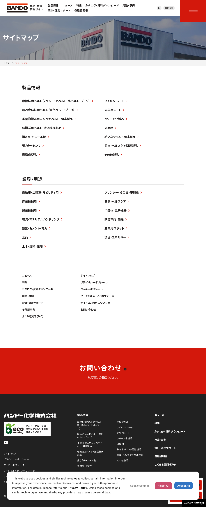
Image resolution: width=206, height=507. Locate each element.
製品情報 (53, 5)
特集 (79, 5)
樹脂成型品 (123, 422)
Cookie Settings (194, 503)
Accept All (183, 485)
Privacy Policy (77, 487)
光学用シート (123, 433)
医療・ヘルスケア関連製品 (130, 455)
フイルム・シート (125, 427)
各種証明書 (81, 10)
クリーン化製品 (124, 438)
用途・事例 (128, 5)
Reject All (163, 485)
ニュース (67, 5)
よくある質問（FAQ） (165, 464)
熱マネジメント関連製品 (129, 449)
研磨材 (120, 444)
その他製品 (122, 460)
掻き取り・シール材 (86, 460)
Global (169, 8)
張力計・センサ (84, 466)
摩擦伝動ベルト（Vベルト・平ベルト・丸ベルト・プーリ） (90, 425)
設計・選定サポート (59, 10)
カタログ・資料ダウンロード (102, 5)
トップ (7, 63)
